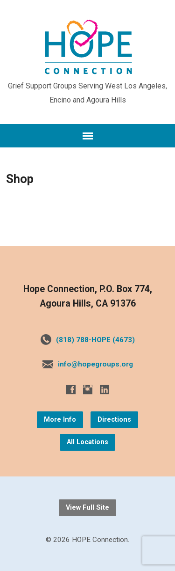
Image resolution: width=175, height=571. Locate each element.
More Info (60, 420)
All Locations (87, 442)
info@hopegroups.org (95, 364)
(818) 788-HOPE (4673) (95, 340)
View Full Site (87, 508)
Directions (114, 420)
